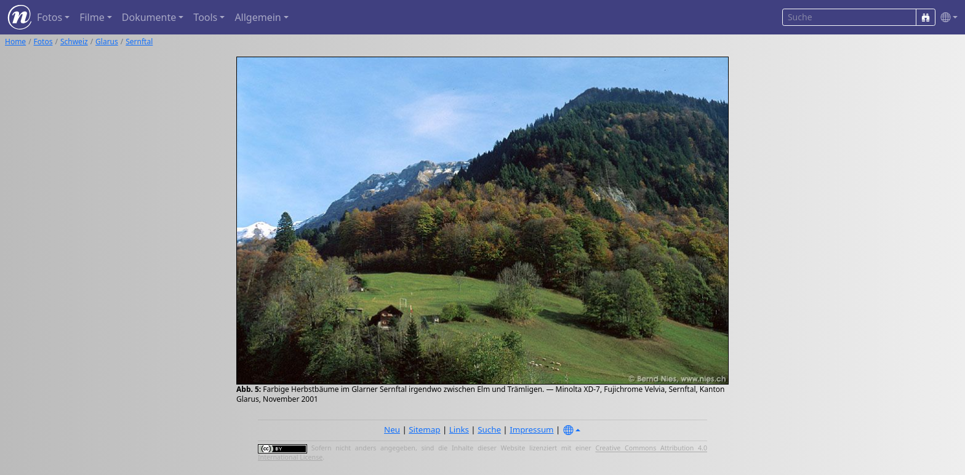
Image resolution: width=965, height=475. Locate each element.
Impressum (531, 429)
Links (459, 429)
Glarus (106, 41)
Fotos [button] (49, 17)
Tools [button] (205, 17)
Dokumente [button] (149, 17)
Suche (489, 429)
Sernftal (139, 41)
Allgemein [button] (257, 17)
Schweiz (74, 41)
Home (15, 41)
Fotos (43, 41)
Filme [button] (92, 17)
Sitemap (424, 429)
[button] (946, 17)
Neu (392, 429)
